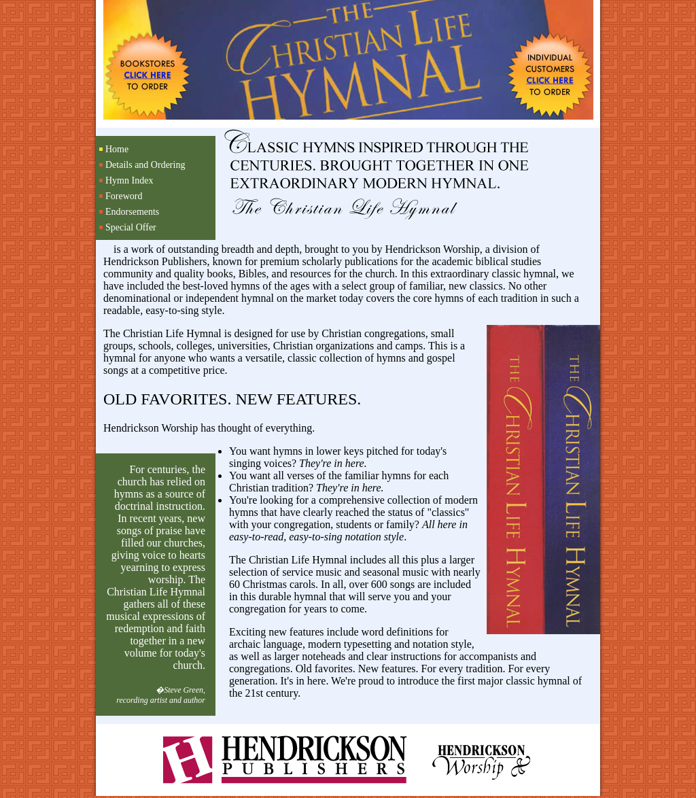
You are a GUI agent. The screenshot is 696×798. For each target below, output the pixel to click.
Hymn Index (129, 180)
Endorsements (132, 212)
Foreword (123, 196)
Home (116, 149)
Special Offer (130, 227)
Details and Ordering (145, 165)
